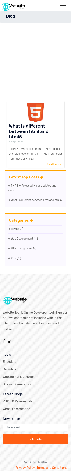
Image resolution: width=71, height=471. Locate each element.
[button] (63, 4)
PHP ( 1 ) (14, 258)
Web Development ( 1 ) (23, 238)
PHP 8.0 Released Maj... (19, 401)
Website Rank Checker (18, 377)
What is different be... (17, 409)
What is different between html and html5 (35, 200)
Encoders (9, 361)
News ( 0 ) (15, 229)
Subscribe (35, 439)
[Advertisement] (35, 60)
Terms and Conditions (52, 467)
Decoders (9, 369)
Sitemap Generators (17, 384)
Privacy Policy (25, 467)
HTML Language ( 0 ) (22, 248)
